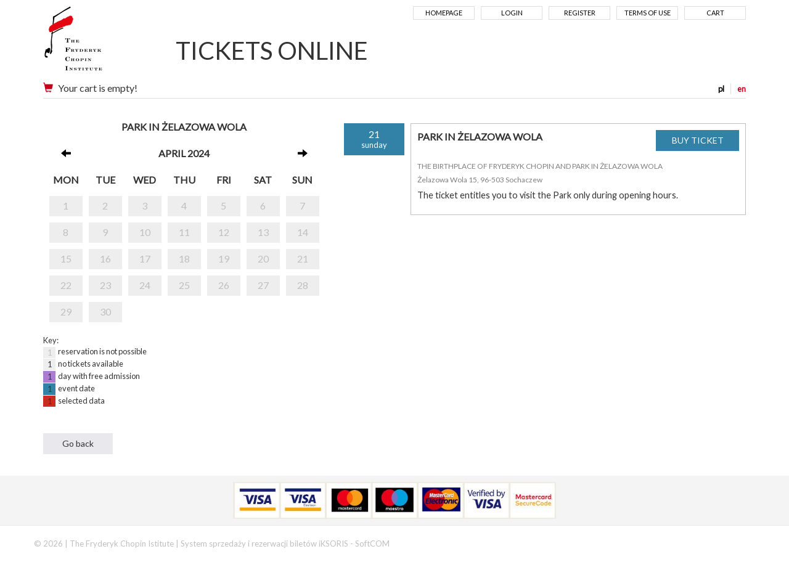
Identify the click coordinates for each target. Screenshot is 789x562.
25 (184, 285)
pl (721, 89)
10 (144, 232)
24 (144, 285)
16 (105, 258)
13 (263, 232)
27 (263, 285)
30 (105, 311)
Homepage (443, 13)
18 (184, 258)
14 (302, 232)
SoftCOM (372, 543)
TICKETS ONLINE (272, 50)
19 (223, 258)
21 (302, 258)
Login (512, 13)
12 (223, 232)
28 (302, 285)
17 (144, 258)
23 (105, 285)
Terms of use (647, 13)
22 (66, 285)
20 (263, 258)
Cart (715, 13)
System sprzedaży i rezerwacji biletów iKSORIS (264, 543)
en (741, 89)
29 (66, 311)
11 (184, 232)
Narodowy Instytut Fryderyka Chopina (97, 43)
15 (66, 258)
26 (223, 285)
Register (579, 13)
